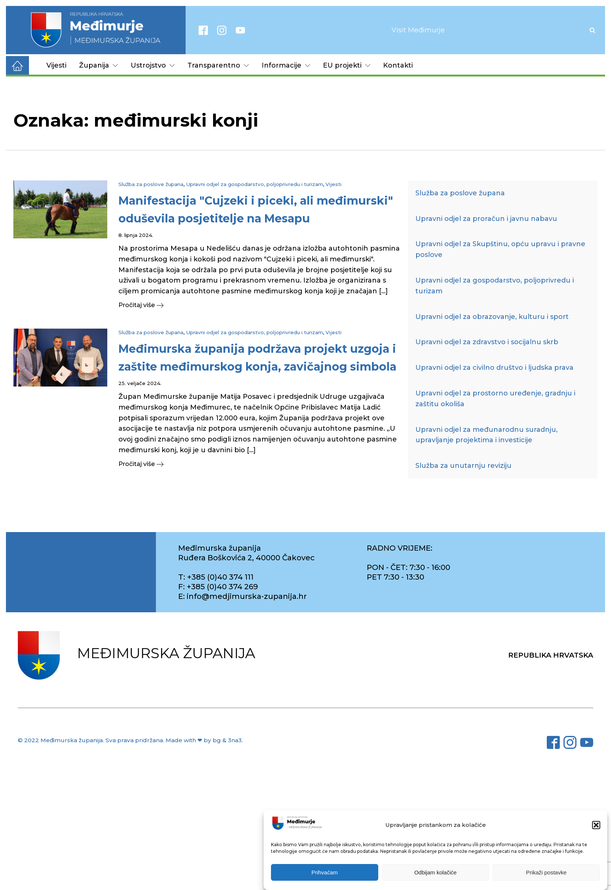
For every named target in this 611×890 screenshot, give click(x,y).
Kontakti (398, 65)
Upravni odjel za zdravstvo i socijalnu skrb (486, 342)
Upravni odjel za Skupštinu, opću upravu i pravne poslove (500, 249)
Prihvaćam (324, 872)
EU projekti (346, 65)
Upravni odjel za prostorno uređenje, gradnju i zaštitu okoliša (495, 398)
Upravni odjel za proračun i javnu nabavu (486, 219)
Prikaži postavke (546, 872)
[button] (596, 825)
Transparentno (218, 65)
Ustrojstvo (153, 65)
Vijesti (56, 65)
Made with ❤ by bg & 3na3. (204, 740)
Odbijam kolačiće (435, 872)
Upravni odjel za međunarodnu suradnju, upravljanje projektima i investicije (486, 435)
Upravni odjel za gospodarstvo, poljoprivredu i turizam (254, 184)
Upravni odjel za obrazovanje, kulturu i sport (492, 317)
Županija (98, 65)
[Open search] (592, 30)
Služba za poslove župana (150, 184)
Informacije (286, 65)
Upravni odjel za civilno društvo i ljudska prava (494, 368)
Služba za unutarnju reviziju (463, 466)
